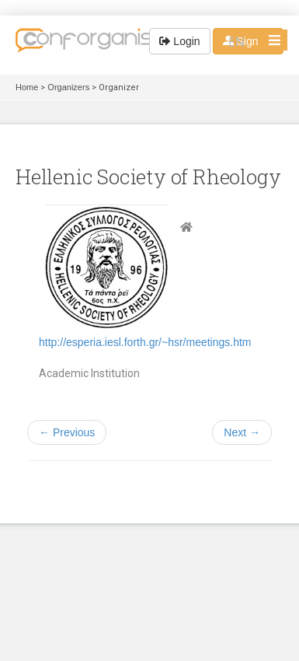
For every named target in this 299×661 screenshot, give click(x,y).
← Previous (67, 432)
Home (27, 87)
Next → (242, 432)
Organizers (68, 87)
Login (179, 41)
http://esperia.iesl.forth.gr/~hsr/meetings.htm (145, 342)
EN (236, 42)
